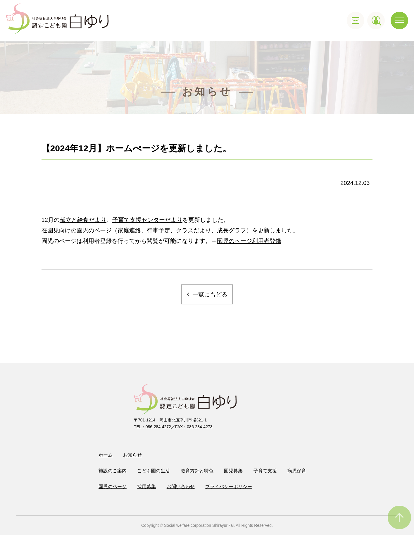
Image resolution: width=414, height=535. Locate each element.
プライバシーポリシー (228, 486)
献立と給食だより (83, 220)
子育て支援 (265, 470)
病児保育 (296, 470)
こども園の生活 (153, 470)
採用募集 (146, 486)
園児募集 (233, 470)
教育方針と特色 (197, 470)
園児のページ (94, 230)
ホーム (106, 454)
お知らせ (132, 454)
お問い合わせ (181, 486)
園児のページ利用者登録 (249, 241)
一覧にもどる (209, 294)
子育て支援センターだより (147, 220)
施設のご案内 (113, 470)
